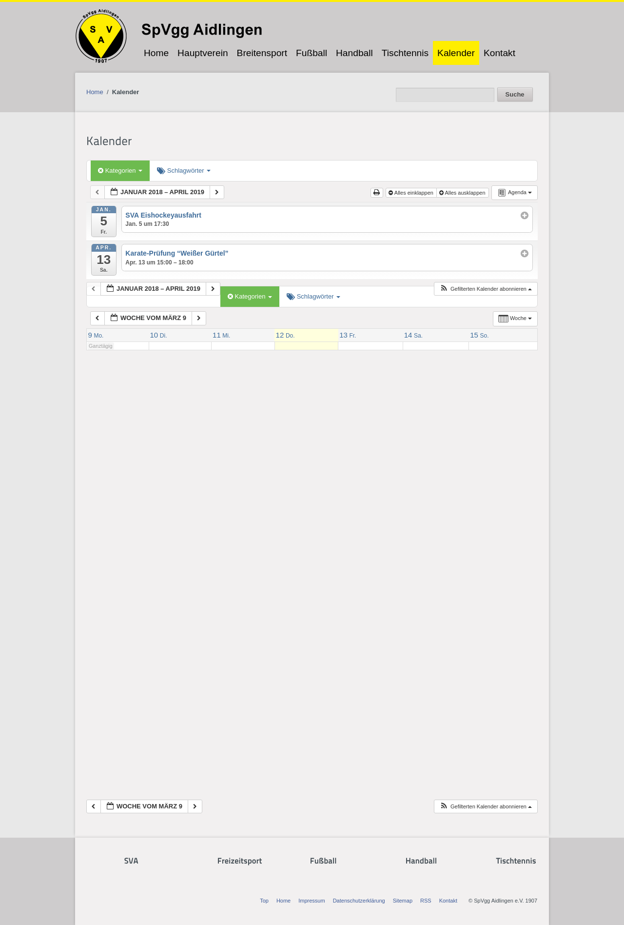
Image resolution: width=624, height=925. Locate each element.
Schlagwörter (184, 170)
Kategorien (120, 170)
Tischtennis (405, 53)
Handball (354, 53)
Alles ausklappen (463, 193)
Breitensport (262, 53)
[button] (485, 289)
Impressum (311, 901)
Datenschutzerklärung (359, 901)
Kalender (456, 53)
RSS (425, 901)
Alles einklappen (412, 193)
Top (264, 901)
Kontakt (499, 53)
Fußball (311, 53)
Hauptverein (202, 53)
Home (156, 53)
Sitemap (402, 901)
